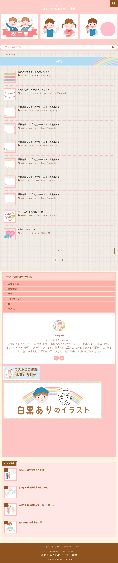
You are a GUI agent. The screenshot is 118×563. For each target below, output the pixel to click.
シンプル (25, 76)
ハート (53, 93)
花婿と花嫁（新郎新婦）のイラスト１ (37, 505)
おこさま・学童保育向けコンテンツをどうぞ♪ (59, 551)
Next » (59, 251)
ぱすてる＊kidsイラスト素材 (59, 8)
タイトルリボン (37, 76)
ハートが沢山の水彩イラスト (32, 212)
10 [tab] (71, 43)
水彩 (54, 76)
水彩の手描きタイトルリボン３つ (34, 72)
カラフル (34, 93)
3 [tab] (53, 43)
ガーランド (44, 93)
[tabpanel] (19, 26)
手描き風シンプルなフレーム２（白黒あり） (40, 177)
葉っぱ (61, 111)
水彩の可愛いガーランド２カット (34, 89)
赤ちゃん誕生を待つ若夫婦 (32, 470)
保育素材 (12, 289)
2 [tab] (51, 43)
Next (114, 28)
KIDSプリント (15, 299)
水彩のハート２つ (27, 229)
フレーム (34, 111)
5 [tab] (58, 43)
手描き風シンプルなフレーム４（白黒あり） (40, 142)
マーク (49, 216)
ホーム (41, 547)
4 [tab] (56, 43)
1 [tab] (48, 43)
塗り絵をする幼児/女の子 (31, 522)
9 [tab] (68, 43)
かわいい (25, 93)
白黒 (55, 111)
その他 (11, 309)
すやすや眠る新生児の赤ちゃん (34, 487)
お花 (23, 128)
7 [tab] (63, 43)
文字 (10, 294)
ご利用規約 (68, 547)
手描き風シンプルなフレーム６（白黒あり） (40, 107)
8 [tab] (66, 43)
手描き (48, 76)
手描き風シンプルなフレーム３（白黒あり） (40, 159)
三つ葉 (42, 146)
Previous (3, 28)
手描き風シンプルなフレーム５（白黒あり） (40, 124)
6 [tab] (61, 43)
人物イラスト (14, 284)
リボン (60, 93)
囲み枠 (42, 111)
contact (77, 547)
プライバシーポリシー (53, 547)
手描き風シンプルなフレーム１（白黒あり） (40, 194)
